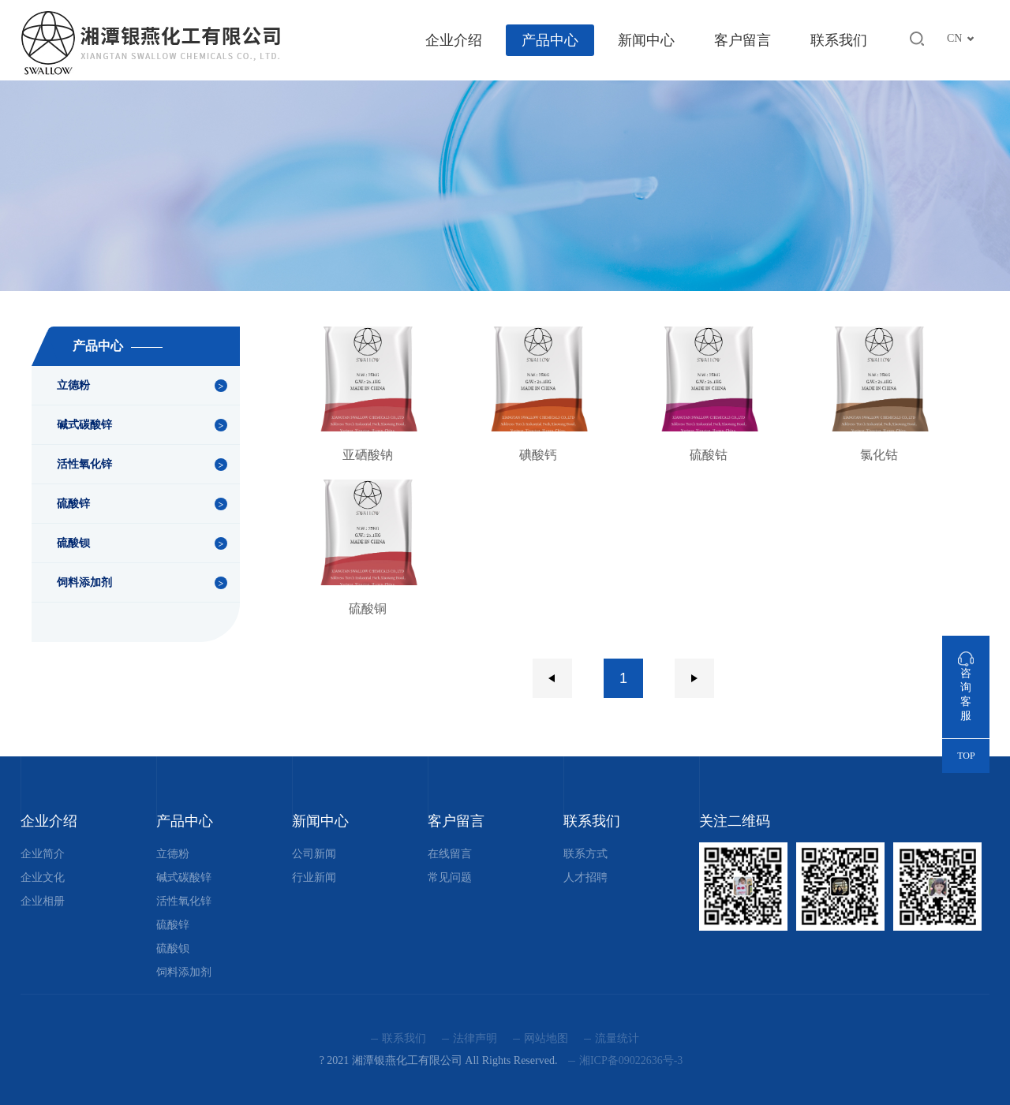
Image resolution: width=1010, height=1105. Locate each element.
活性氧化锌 (84, 464)
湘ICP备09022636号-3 (631, 1060)
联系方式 (585, 854)
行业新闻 (314, 877)
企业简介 (43, 854)
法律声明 (475, 1038)
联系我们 (838, 40)
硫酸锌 (73, 504)
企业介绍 (453, 40)
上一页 (552, 678)
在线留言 (450, 854)
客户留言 (742, 40)
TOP (965, 755)
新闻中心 (646, 40)
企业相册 (43, 901)
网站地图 (546, 1038)
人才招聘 (585, 877)
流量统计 (617, 1038)
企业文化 (43, 877)
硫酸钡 (73, 543)
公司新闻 (314, 854)
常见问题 (450, 877)
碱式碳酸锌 (84, 425)
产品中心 (550, 40)
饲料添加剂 (84, 582)
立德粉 (73, 385)
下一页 (694, 678)
